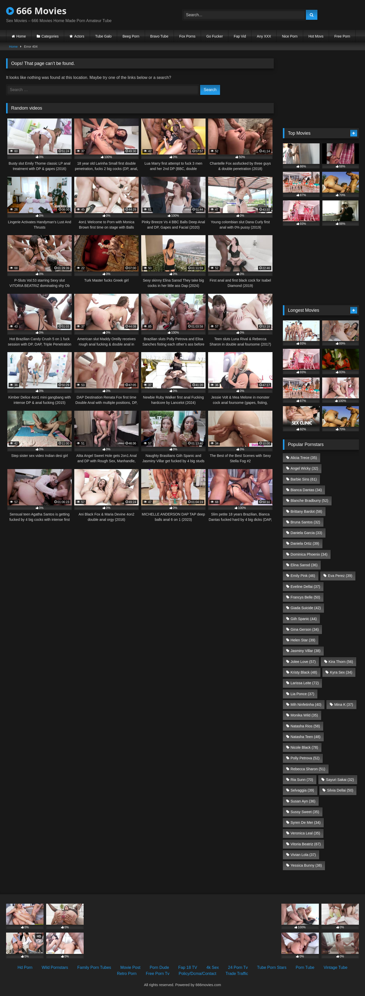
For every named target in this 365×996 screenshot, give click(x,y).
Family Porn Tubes (94, 967)
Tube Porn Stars (271, 967)
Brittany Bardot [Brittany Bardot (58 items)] (306, 511)
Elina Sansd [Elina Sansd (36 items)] (303, 565)
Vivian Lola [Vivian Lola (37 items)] (303, 855)
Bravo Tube (159, 36)
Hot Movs (315, 36)
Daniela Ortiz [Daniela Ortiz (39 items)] (304, 543)
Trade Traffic (237, 973)
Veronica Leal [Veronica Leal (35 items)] (305, 833)
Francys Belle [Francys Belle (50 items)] (305, 597)
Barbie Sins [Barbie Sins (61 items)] (303, 479)
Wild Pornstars (55, 967)
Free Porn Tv (157, 973)
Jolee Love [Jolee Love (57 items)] (303, 662)
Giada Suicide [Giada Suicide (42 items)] (305, 608)
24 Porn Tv (238, 967)
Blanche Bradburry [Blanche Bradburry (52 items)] (309, 501)
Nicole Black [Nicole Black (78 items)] (304, 747)
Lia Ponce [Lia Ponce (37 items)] (302, 694)
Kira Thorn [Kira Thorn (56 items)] (340, 662)
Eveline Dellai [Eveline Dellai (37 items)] (305, 587)
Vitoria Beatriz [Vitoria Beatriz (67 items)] (305, 844)
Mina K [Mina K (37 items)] (343, 704)
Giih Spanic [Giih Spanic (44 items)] (303, 619)
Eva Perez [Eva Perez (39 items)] (340, 576)
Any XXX (264, 36)
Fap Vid (240, 36)
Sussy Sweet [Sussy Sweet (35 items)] (304, 812)
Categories (50, 36)
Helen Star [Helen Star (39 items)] (302, 640)
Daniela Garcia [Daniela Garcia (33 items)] (306, 533)
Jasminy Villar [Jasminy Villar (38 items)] (305, 651)
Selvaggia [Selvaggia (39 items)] (302, 790)
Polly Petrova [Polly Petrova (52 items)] (304, 758)
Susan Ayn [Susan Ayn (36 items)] (302, 801)
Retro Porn (126, 973)
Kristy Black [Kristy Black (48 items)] (303, 672)
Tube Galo (103, 36)
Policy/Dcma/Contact (197, 973)
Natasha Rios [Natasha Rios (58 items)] (305, 726)
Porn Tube (305, 967)
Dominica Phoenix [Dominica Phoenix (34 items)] (308, 554)
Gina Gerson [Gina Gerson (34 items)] (304, 629)
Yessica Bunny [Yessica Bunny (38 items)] (306, 865)
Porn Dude (159, 967)
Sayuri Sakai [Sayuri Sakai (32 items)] (340, 780)
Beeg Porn (130, 36)
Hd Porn (24, 967)
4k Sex (212, 967)
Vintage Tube (336, 967)
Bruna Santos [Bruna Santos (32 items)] (305, 522)
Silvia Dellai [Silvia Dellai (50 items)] (340, 790)
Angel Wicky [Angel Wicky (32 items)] (304, 468)
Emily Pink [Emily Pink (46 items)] (302, 576)
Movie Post (130, 967)
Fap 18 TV (187, 967)
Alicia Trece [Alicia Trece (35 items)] (303, 458)
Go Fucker (214, 36)
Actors (79, 36)
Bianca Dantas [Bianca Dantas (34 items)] (306, 490)
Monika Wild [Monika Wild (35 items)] (304, 715)
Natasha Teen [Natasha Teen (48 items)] (305, 737)
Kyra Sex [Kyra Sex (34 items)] (341, 672)
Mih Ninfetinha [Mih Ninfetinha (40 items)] (305, 704)
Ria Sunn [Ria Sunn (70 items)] (301, 780)
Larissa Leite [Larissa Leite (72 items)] (304, 683)
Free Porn (342, 36)
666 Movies (36, 11)
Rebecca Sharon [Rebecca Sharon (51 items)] (307, 769)
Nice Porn (289, 36)
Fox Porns (187, 36)
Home (21, 36)
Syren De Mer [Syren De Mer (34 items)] (305, 822)
